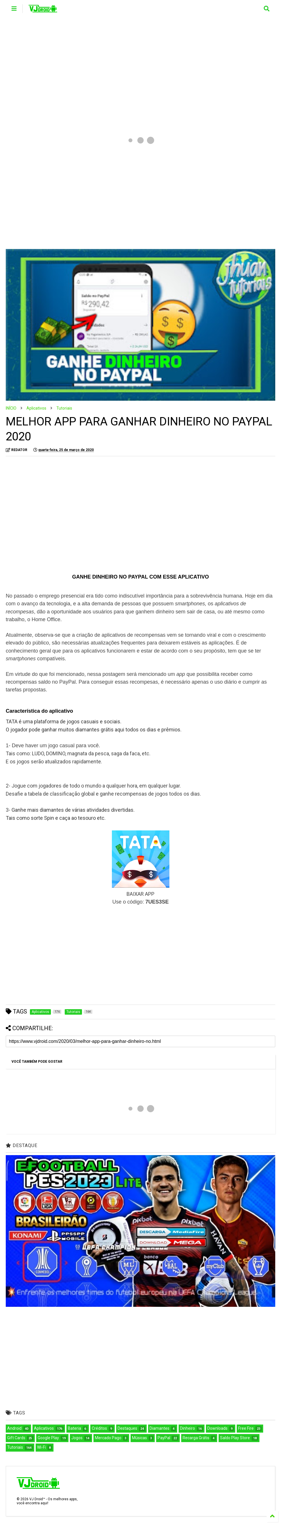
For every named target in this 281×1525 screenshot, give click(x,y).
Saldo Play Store (235, 1437)
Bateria (74, 1428)
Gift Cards (16, 1437)
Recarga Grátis (196, 1437)
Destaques (127, 1428)
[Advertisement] (140, 66)
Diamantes (159, 1428)
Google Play (48, 1437)
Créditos (99, 1428)
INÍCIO (11, 408)
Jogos (77, 1437)
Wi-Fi (41, 1447)
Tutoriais (64, 408)
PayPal (164, 1437)
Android (14, 1428)
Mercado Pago (108, 1437)
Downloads (217, 1428)
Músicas (139, 1437)
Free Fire (246, 1428)
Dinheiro (187, 1428)
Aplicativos (36, 408)
